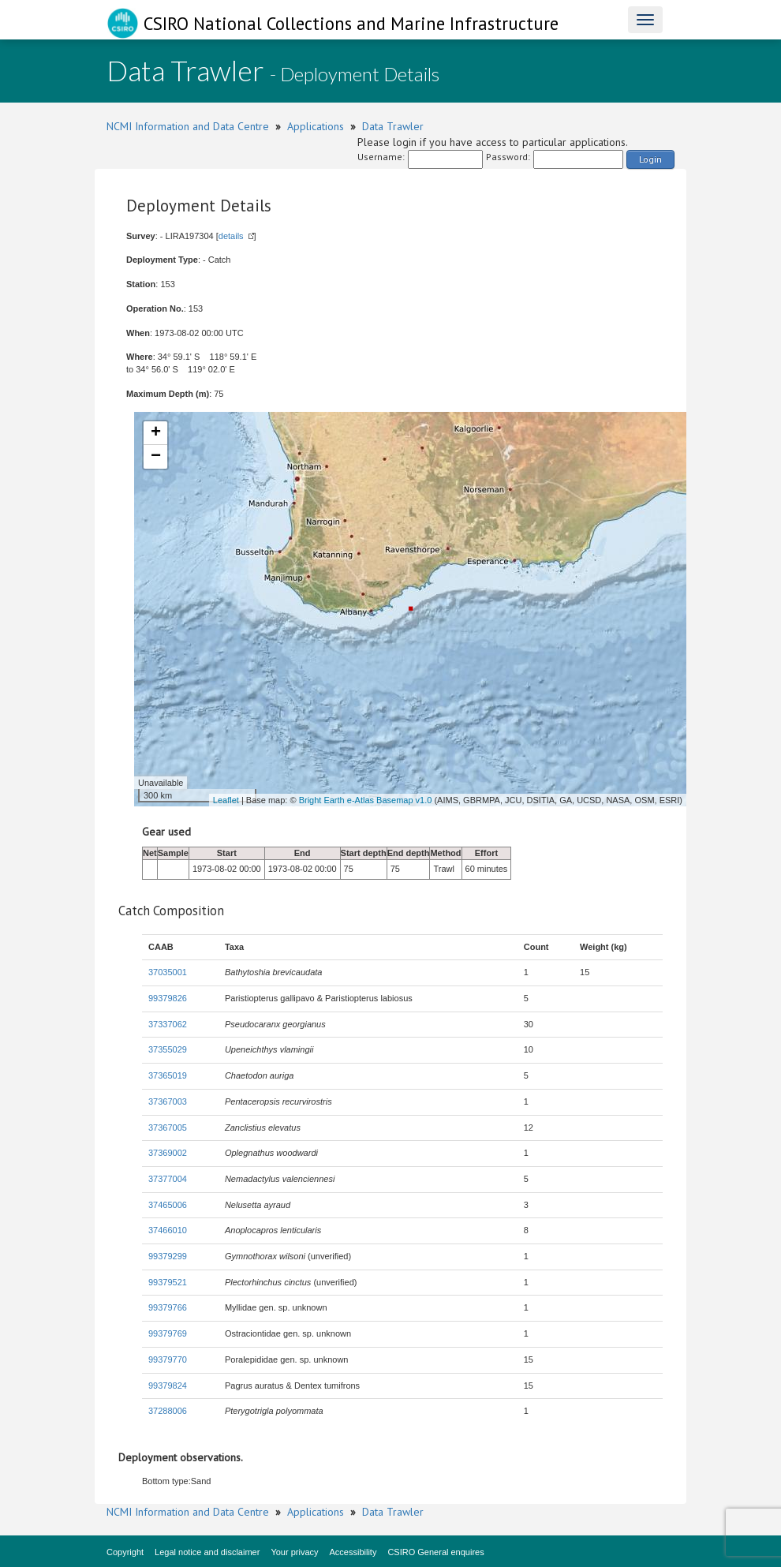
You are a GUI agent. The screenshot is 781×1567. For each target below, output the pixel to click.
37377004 (167, 1179)
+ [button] (156, 433)
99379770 (167, 1359)
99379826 (167, 998)
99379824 (167, 1385)
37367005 (167, 1127)
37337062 (167, 1024)
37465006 (167, 1205)
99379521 (167, 1282)
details (231, 236)
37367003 (167, 1101)
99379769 (167, 1333)
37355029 (167, 1049)
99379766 (167, 1307)
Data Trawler (393, 126)
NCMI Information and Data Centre (187, 126)
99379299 (167, 1256)
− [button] (156, 457)
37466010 (167, 1230)
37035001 (167, 972)
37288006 (167, 1411)
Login (650, 159)
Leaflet (226, 800)
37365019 (167, 1075)
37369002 (167, 1152)
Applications (315, 126)
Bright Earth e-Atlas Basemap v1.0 (365, 800)
